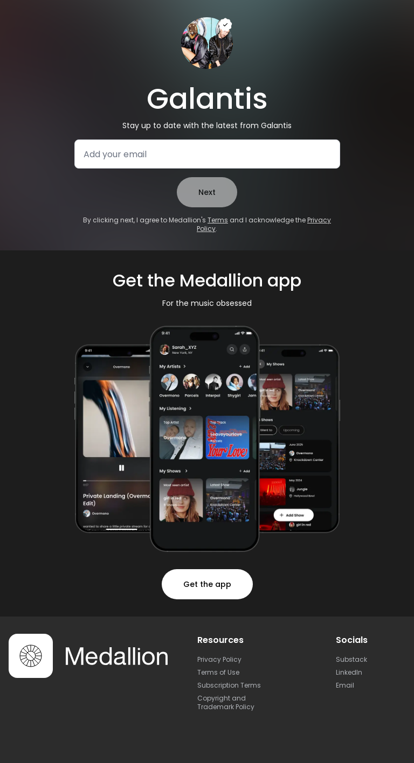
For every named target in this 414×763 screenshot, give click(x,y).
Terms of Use (218, 672)
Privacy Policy (219, 659)
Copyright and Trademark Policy (225, 702)
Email (345, 685)
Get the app (207, 584)
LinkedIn (349, 672)
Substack (351, 659)
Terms (218, 220)
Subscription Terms (229, 685)
